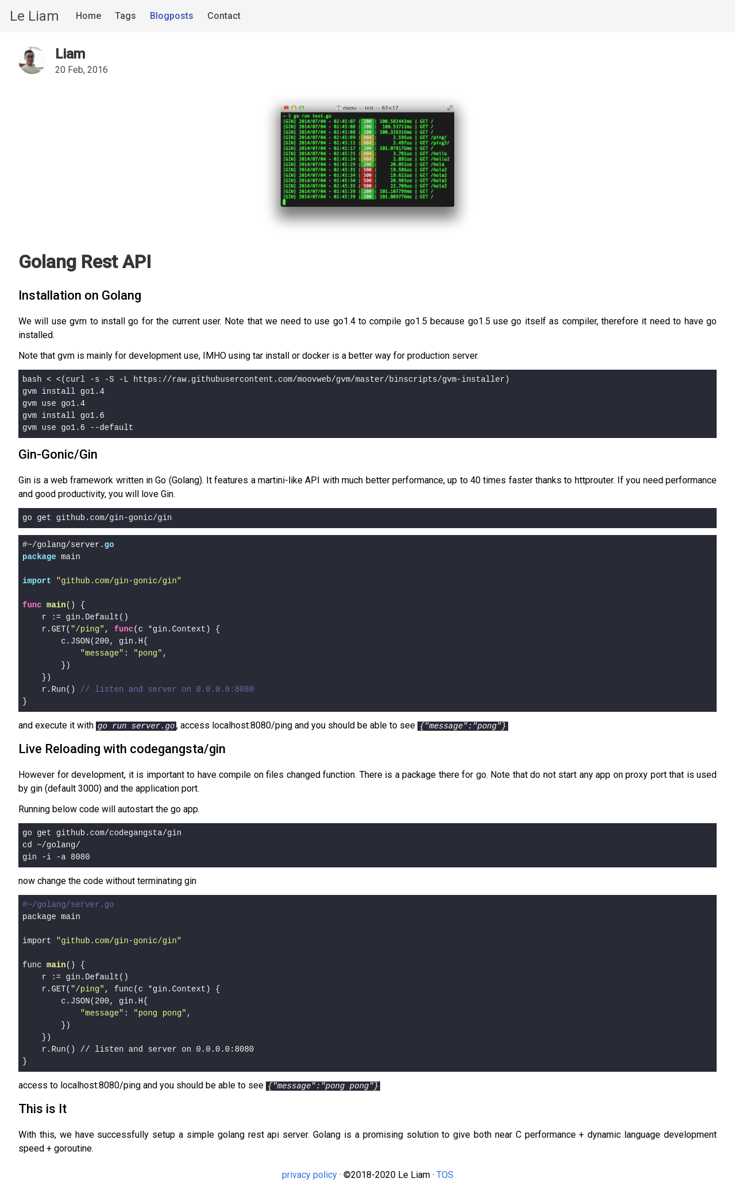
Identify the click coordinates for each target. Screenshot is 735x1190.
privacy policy (309, 1174)
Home (88, 15)
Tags (125, 15)
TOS (445, 1174)
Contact (224, 15)
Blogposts (172, 15)
